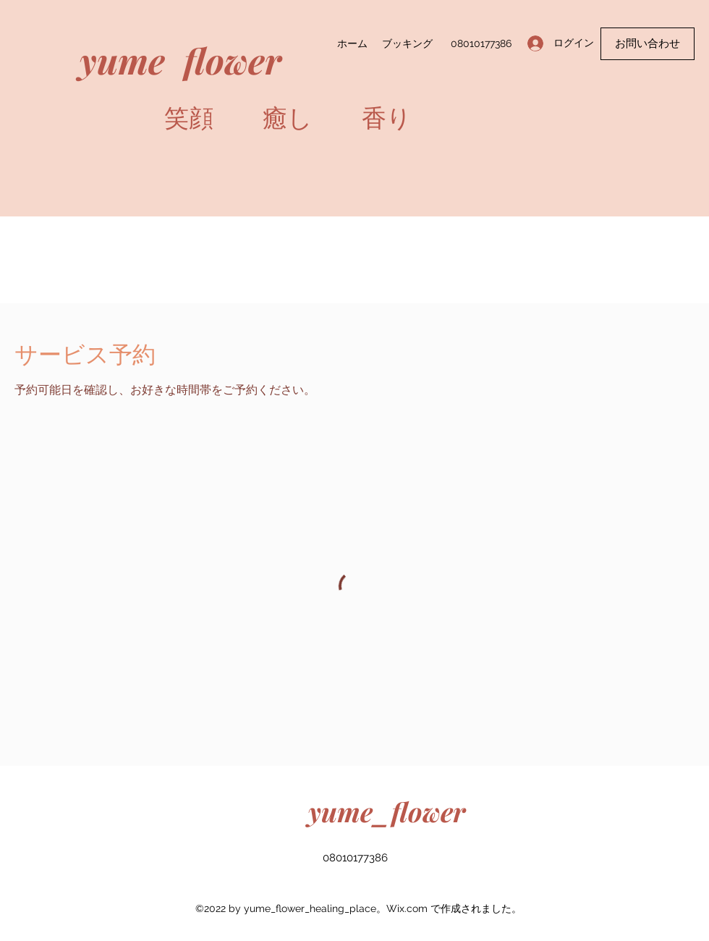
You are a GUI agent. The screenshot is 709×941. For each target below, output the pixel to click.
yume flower (180, 59)
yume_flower (386, 811)
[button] (647, 44)
